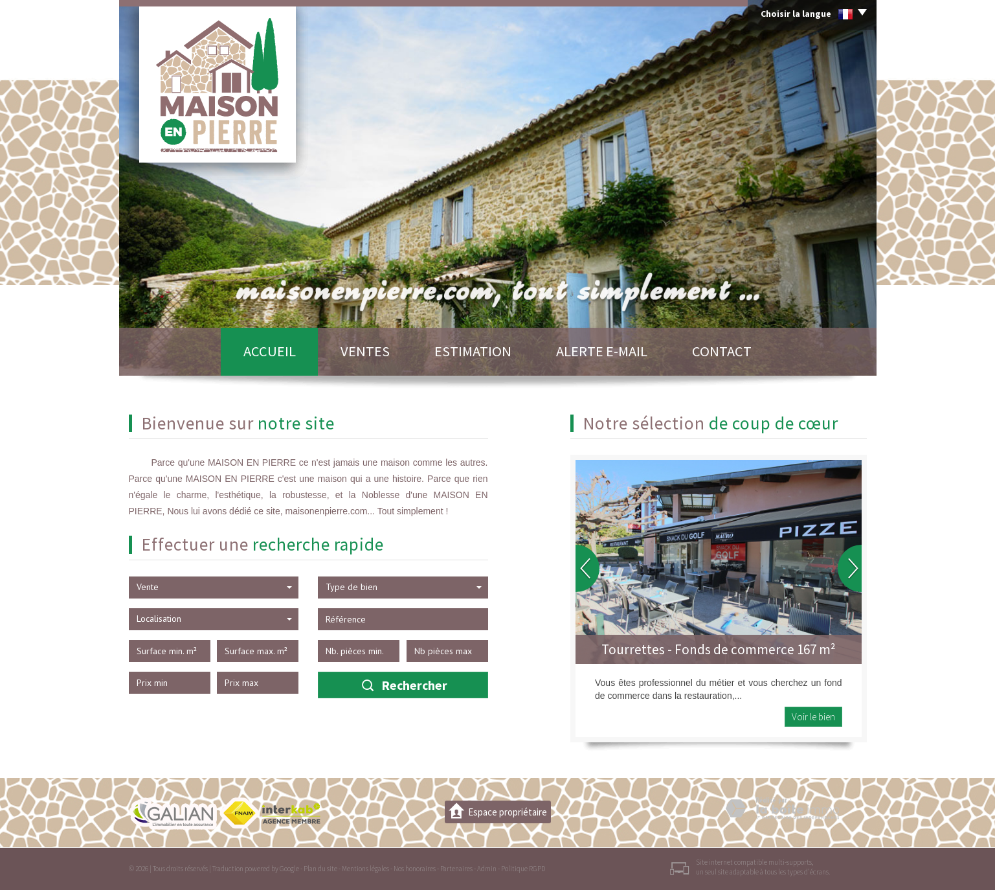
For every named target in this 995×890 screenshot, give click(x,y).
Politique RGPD (523, 868)
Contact (722, 351)
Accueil (269, 351)
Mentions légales (365, 868)
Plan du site (320, 868)
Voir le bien (813, 717)
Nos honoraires (415, 868)
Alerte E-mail (601, 351)
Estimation (472, 351)
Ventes (365, 351)
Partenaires (456, 868)
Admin (487, 868)
